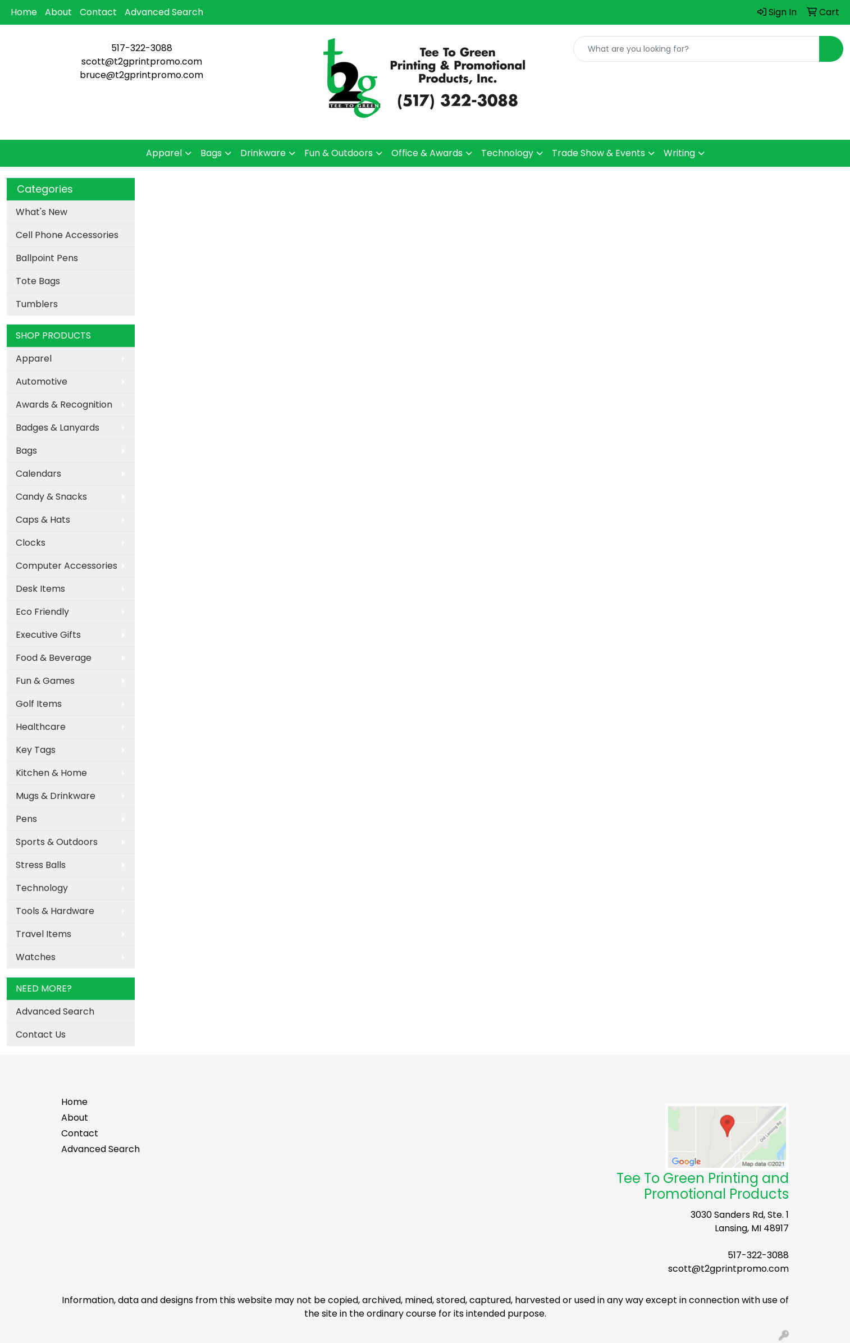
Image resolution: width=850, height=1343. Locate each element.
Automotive (41, 381)
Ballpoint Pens (47, 258)
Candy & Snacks (51, 496)
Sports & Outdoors (57, 841)
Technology (507, 153)
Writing (679, 153)
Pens (26, 818)
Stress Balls (41, 864)
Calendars (38, 473)
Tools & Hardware (55, 911)
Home (24, 12)
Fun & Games (45, 680)
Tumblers (37, 304)
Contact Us (41, 1034)
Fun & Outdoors (338, 153)
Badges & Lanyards (57, 427)
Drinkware (263, 153)
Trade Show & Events (598, 153)
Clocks (30, 542)
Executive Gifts (48, 634)
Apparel (164, 153)
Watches (36, 957)
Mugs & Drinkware (55, 795)
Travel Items (43, 934)
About (58, 12)
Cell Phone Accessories (67, 235)
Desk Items (40, 588)
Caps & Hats (43, 519)
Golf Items (39, 703)
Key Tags (36, 749)
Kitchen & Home (51, 772)
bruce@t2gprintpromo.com (141, 74)
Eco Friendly (42, 611)
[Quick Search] (696, 49)
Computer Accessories (66, 565)
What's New (41, 211)
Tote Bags (38, 281)
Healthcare (41, 726)
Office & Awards (427, 153)
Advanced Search (164, 12)
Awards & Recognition (64, 404)
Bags (211, 153)
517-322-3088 (141, 48)
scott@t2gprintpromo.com (141, 61)
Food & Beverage (54, 657)
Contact (98, 12)
